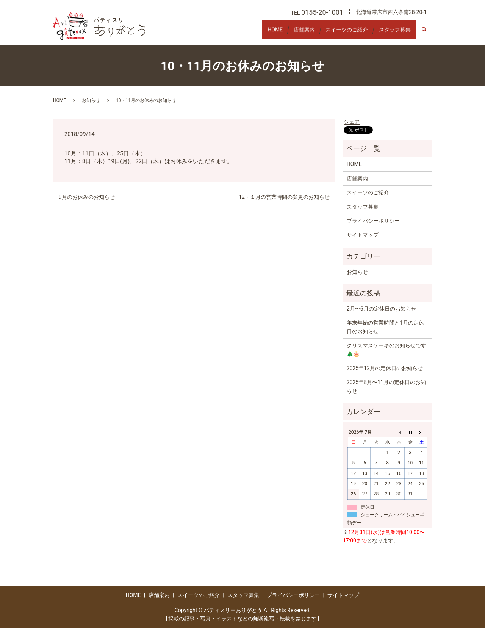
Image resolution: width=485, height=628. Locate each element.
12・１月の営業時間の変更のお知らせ (284, 197)
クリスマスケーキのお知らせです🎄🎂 (386, 349)
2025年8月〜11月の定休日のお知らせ (386, 386)
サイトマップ (363, 235)
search (428, 33)
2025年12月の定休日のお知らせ (385, 368)
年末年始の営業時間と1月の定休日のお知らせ (385, 327)
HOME (257, 33)
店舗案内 (291, 33)
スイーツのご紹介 (339, 33)
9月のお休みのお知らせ (87, 197)
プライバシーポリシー (373, 221)
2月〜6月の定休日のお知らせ (381, 309)
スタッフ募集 (392, 33)
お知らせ (91, 100)
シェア (352, 122)
